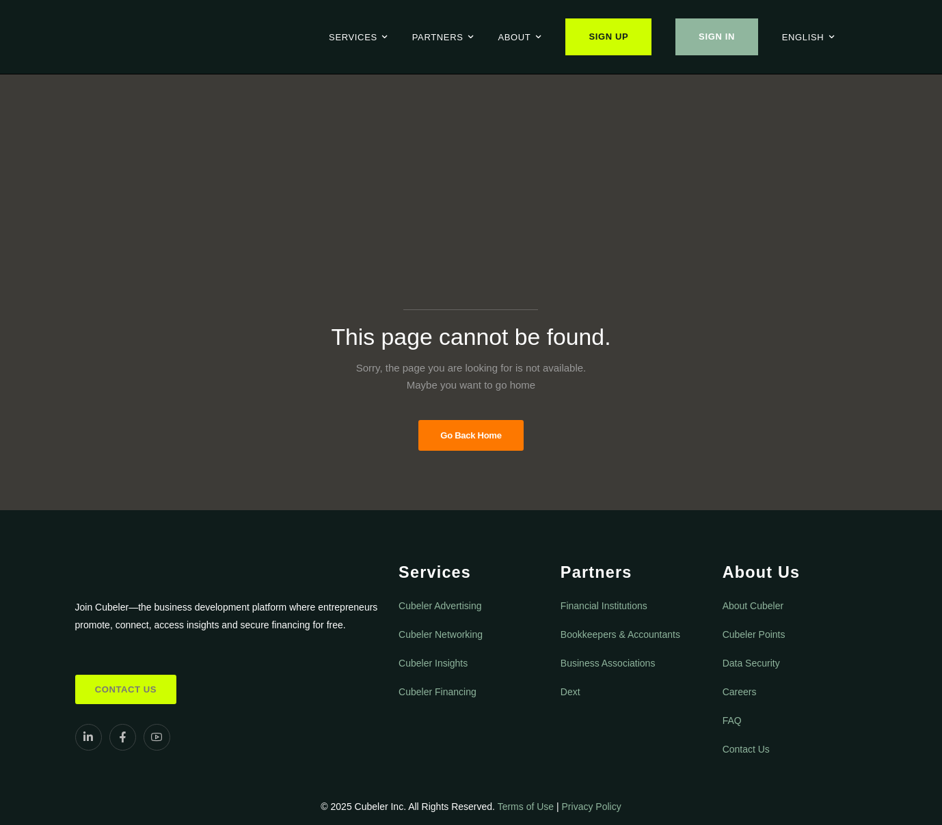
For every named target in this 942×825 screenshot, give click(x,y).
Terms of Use (526, 806)
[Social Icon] (88, 737)
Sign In (717, 36)
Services (353, 37)
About (514, 37)
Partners (437, 37)
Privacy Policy (591, 806)
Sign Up (608, 36)
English (803, 37)
